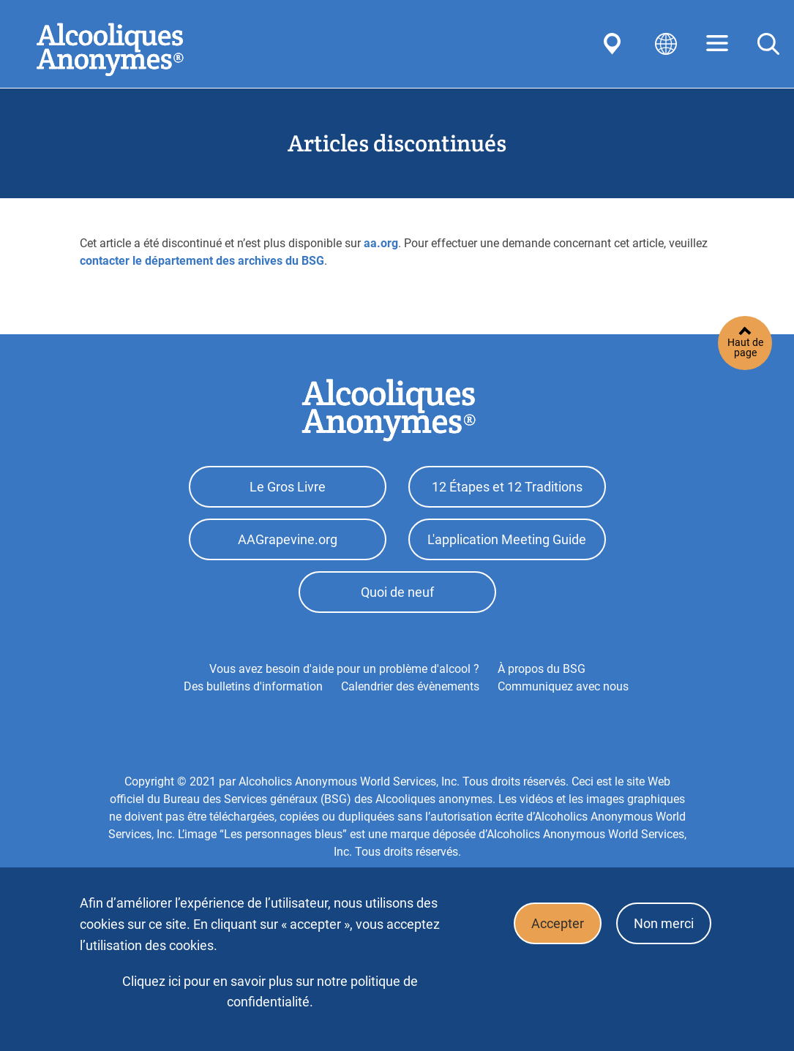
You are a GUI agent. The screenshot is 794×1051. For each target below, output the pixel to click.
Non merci (662, 925)
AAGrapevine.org (287, 543)
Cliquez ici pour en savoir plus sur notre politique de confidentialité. (270, 991)
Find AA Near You (615, 44)
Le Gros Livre (288, 488)
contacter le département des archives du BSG (202, 261)
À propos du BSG (541, 675)
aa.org (381, 243)
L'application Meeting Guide (506, 543)
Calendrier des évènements (410, 693)
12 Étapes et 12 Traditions (507, 488)
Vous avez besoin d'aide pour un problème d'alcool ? (344, 675)
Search (768, 44)
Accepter (553, 925)
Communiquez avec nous (563, 693)
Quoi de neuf (397, 598)
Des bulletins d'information (253, 693)
